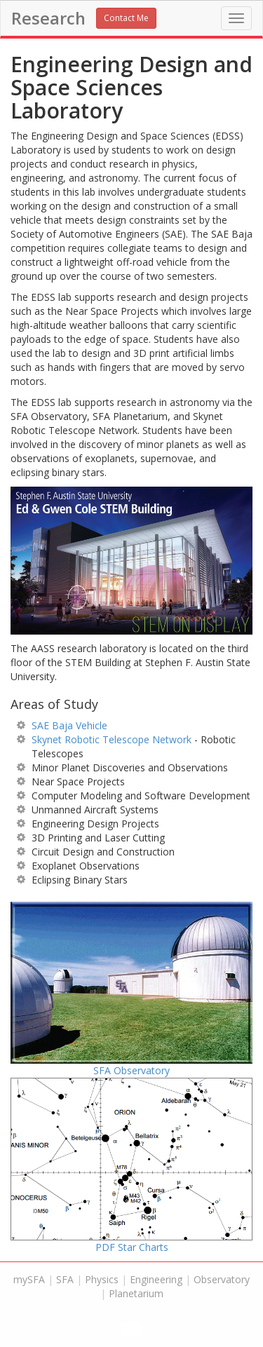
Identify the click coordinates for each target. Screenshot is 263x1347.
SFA (65, 1279)
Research (48, 18)
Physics (102, 1279)
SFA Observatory (131, 989)
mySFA (29, 1279)
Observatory (222, 1279)
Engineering (156, 1279)
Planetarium (136, 1293)
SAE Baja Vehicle (69, 725)
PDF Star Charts (131, 1166)
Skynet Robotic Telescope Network (111, 739)
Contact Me (126, 18)
